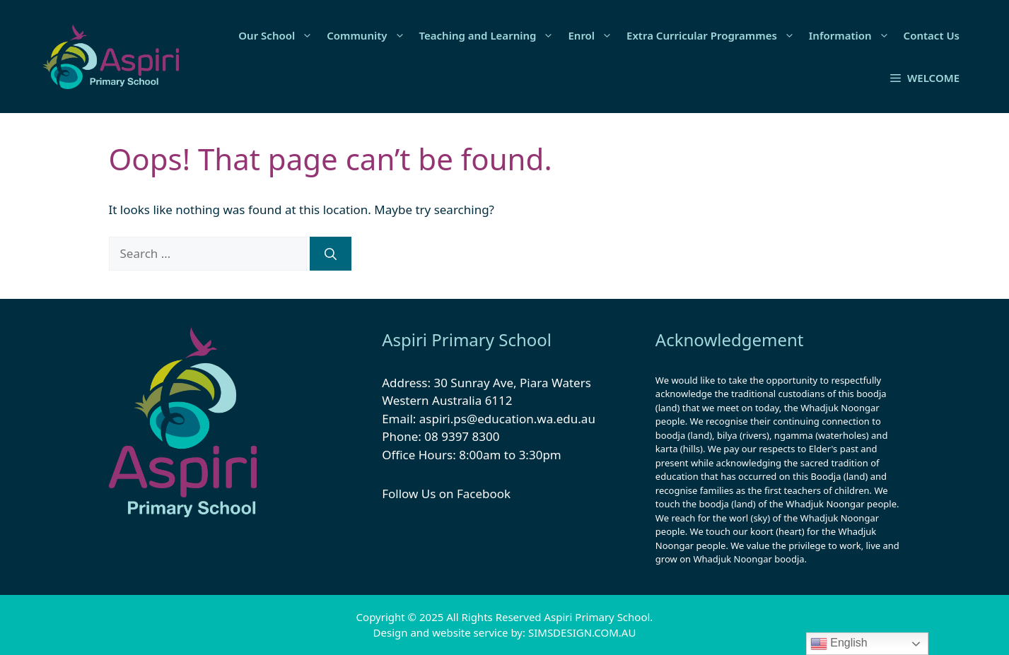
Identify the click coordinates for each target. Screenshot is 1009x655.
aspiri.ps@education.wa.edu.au (507, 419)
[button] (925, 78)
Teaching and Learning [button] (490, 35)
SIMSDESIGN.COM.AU (582, 632)
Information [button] (853, 35)
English (839, 643)
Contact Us (932, 35)
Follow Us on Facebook (446, 493)
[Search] (330, 254)
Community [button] (369, 35)
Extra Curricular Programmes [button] (714, 35)
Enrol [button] (593, 35)
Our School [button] (279, 35)
